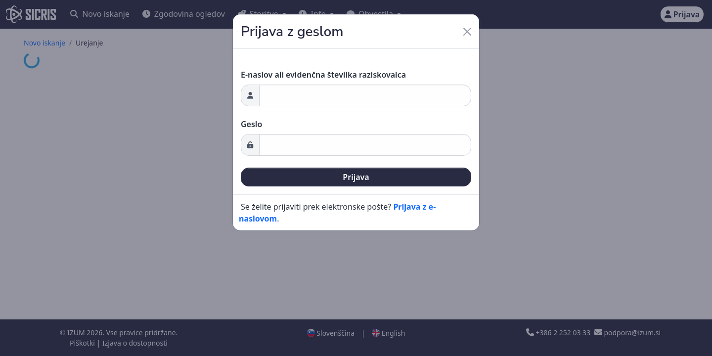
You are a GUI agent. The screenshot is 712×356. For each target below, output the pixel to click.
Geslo (251, 124)
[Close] (467, 32)
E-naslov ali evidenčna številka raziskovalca (323, 74)
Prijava (356, 177)
